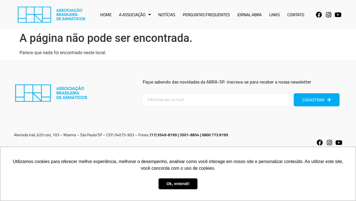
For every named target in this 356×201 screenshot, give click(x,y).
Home (106, 14)
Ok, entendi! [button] (177, 183)
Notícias (166, 14)
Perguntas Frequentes (206, 14)
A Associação (135, 14)
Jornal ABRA (249, 14)
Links (274, 14)
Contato (295, 14)
